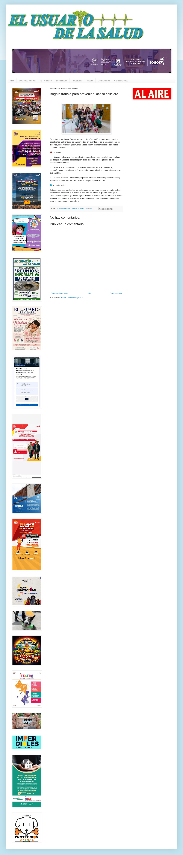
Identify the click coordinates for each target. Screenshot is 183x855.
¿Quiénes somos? (27, 80)
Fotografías (77, 80)
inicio (12, 80)
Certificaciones (121, 80)
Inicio (89, 293)
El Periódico (46, 80)
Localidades (61, 80)
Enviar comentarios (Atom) (72, 297)
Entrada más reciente (59, 293)
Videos (90, 80)
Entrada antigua (116, 293)
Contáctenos (104, 80)
